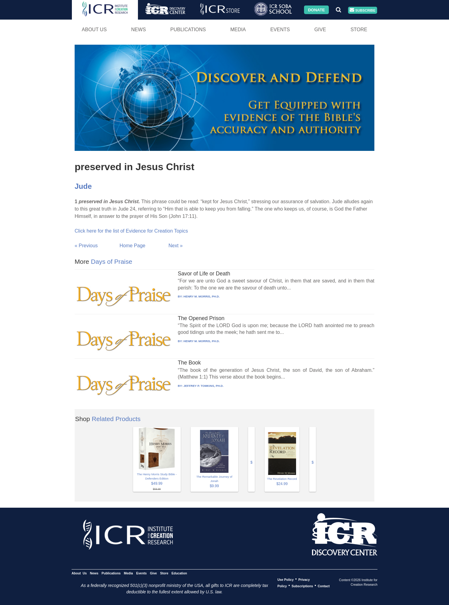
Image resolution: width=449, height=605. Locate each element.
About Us (94, 29)
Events (280, 29)
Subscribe (362, 10)
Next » (176, 245)
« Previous (86, 245)
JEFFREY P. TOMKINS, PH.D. (204, 385)
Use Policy (285, 579)
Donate (316, 9)
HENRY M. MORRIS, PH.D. (202, 296)
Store (359, 29)
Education (179, 573)
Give (320, 29)
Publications (188, 29)
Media (238, 29)
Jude (83, 186)
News (138, 29)
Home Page (133, 245)
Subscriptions (302, 586)
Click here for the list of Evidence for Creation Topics (131, 230)
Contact (324, 586)
